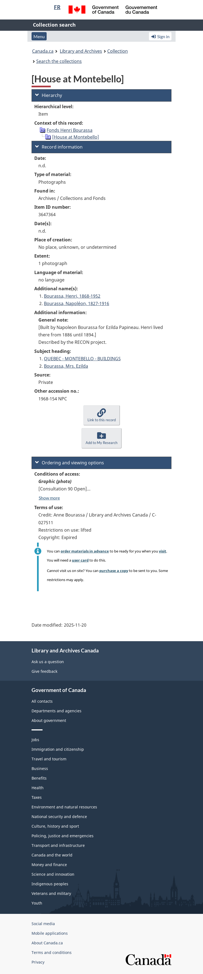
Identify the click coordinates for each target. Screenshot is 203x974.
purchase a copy (113, 570)
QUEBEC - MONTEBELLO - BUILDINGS (82, 359)
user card (80, 560)
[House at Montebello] (75, 137)
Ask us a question (48, 661)
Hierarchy (48, 95)
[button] (101, 415)
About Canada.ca (47, 942)
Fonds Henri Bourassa (69, 130)
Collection (117, 51)
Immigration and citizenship (58, 749)
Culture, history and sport (55, 826)
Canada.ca (42, 51)
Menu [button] (39, 36)
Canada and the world (52, 855)
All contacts (42, 701)
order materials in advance (85, 551)
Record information (59, 147)
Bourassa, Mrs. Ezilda (66, 366)
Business (40, 768)
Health (38, 787)
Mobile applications (50, 933)
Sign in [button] (160, 36)
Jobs (35, 739)
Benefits (39, 778)
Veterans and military (51, 893)
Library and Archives (81, 51)
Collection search (54, 24)
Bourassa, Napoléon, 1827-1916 (76, 303)
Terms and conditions (52, 952)
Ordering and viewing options (69, 463)
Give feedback (44, 671)
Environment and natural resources (64, 807)
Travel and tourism (49, 758)
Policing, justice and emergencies (63, 835)
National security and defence (59, 816)
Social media (43, 923)
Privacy (38, 962)
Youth (37, 903)
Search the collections (59, 61)
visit (162, 551)
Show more (49, 497)
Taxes (37, 797)
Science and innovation (53, 874)
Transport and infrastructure (58, 845)
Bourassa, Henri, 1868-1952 (72, 296)
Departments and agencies (56, 710)
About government (49, 720)
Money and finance (49, 864)
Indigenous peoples (50, 883)
